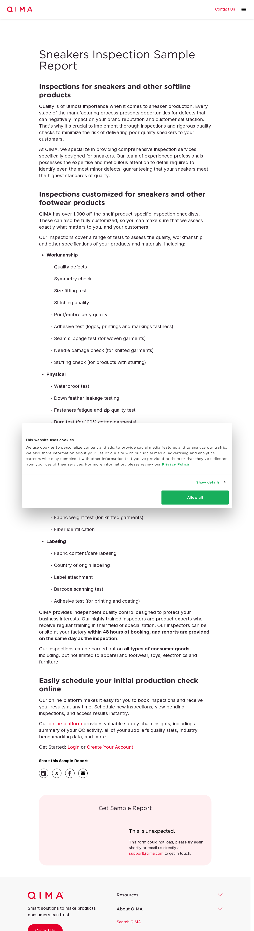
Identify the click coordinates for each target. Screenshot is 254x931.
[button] (244, 9)
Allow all (195, 497)
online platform (65, 723)
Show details (208, 482)
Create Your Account (110, 747)
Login (73, 747)
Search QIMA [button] (129, 922)
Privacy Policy (175, 464)
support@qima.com (146, 853)
